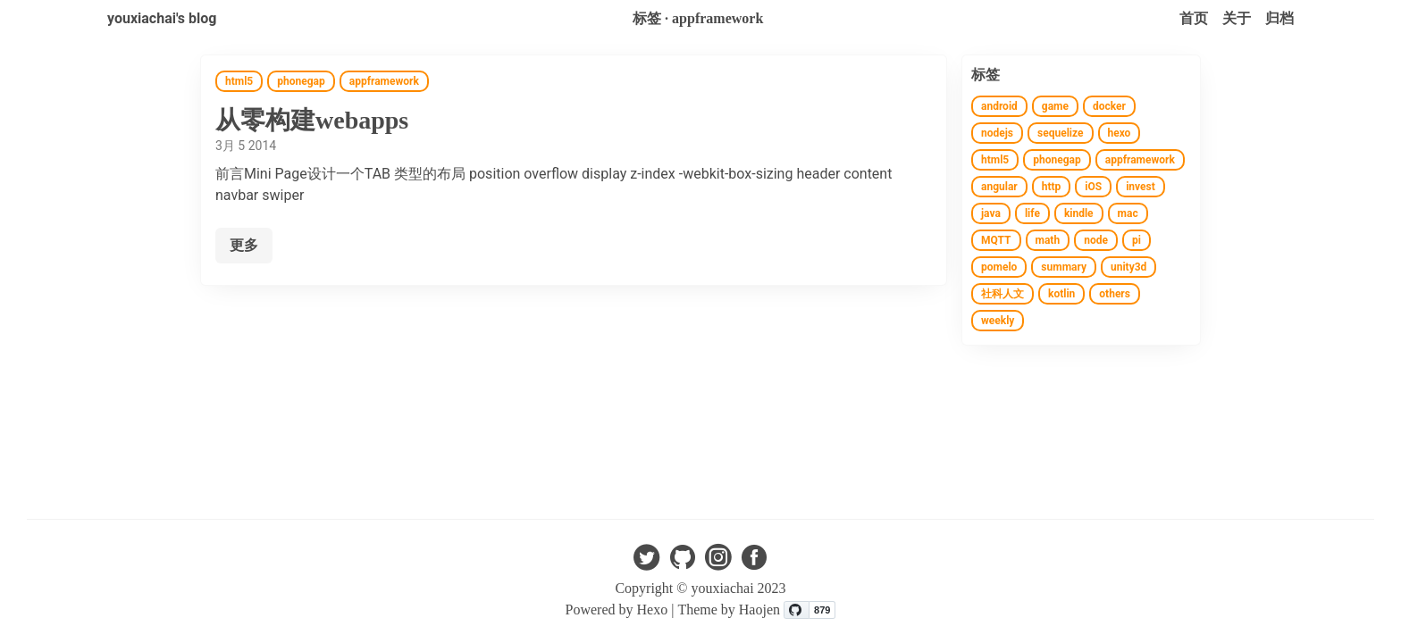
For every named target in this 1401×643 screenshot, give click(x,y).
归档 (1279, 18)
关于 (1236, 18)
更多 (244, 245)
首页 (1193, 18)
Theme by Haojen (730, 609)
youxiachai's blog (161, 18)
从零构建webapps (311, 120)
